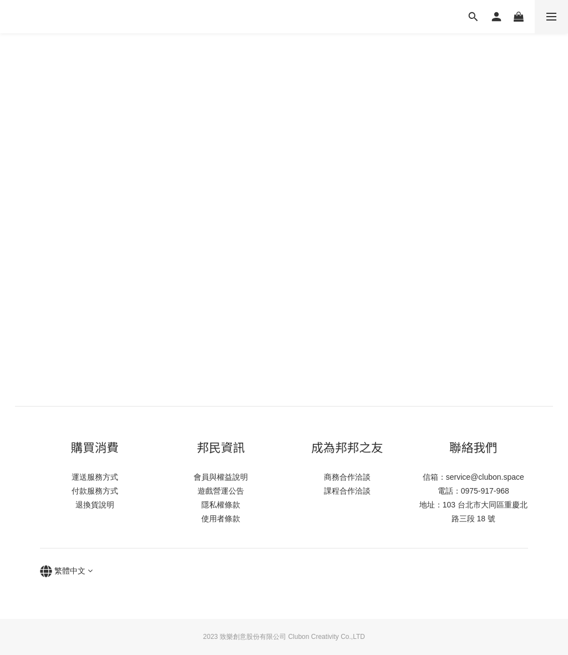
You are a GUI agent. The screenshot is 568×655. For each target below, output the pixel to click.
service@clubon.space (485, 477)
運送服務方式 (95, 477)
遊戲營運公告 (220, 490)
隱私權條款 (220, 504)
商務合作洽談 (347, 477)
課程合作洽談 (347, 490)
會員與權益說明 (221, 477)
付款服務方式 (95, 490)
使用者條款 (220, 518)
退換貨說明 (94, 504)
